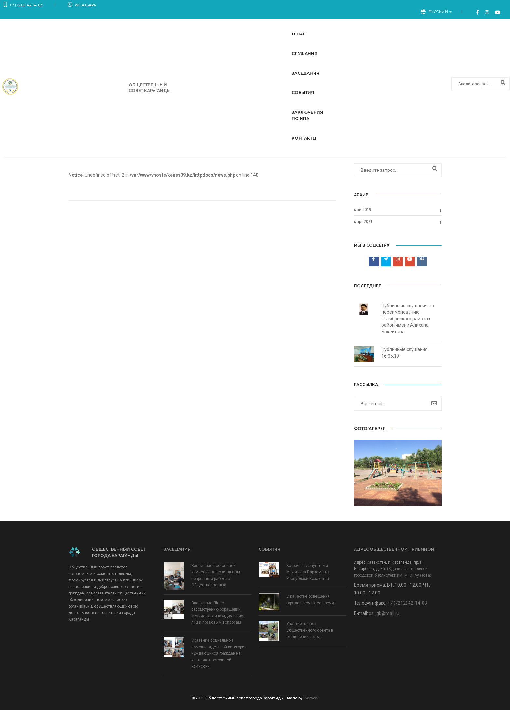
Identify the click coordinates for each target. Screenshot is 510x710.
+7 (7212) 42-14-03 (23, 6)
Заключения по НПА (355, 21)
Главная (405, 146)
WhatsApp (69, 6)
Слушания (228, 21)
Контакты (405, 21)
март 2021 (363, 221)
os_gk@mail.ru (384, 613)
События (306, 21)
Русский (450, 6)
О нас (196, 21)
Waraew (310, 698)
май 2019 (362, 209)
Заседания (268, 21)
